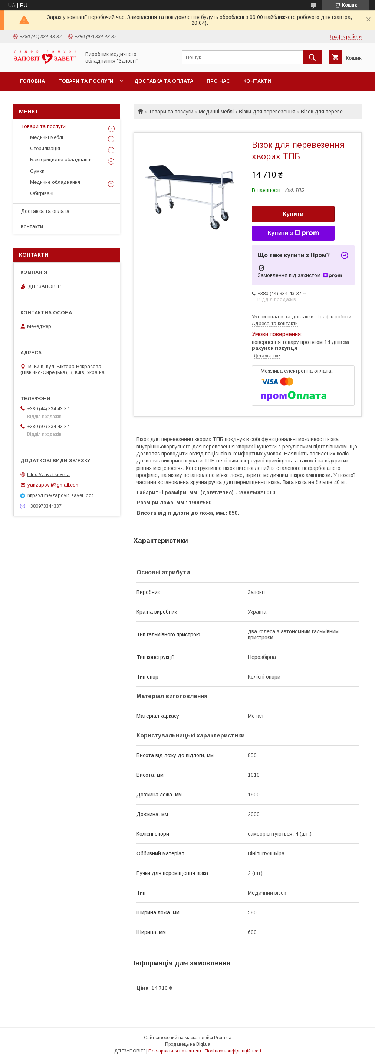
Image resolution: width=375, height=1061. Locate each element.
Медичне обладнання (55, 182)
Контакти (257, 81)
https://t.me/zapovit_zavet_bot (60, 495)
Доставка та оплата (163, 81)
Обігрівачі (41, 193)
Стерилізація (45, 148)
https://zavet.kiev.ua (48, 474)
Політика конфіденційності (233, 1051)
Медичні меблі (216, 112)
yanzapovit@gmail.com (53, 485)
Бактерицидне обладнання (61, 159)
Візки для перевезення (267, 112)
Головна (32, 81)
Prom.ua (222, 1037)
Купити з (293, 233)
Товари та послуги (86, 81)
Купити (293, 214)
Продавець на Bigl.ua (187, 1044)
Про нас (218, 81)
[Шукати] (312, 57)
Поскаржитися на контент (174, 1051)
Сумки (37, 171)
